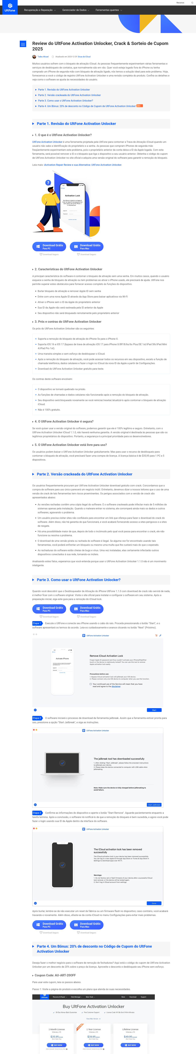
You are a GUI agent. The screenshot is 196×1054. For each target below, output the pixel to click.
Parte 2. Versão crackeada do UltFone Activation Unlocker (69, 95)
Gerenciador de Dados (76, 10)
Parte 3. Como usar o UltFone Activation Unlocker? (65, 100)
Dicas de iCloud (84, 57)
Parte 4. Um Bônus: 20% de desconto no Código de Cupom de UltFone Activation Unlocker (87, 106)
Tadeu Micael (40, 57)
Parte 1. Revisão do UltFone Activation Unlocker (64, 89)
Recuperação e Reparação (40, 10)
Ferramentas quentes (109, 10)
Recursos (180, 3)
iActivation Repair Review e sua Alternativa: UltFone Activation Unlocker (82, 164)
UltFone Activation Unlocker (47, 141)
